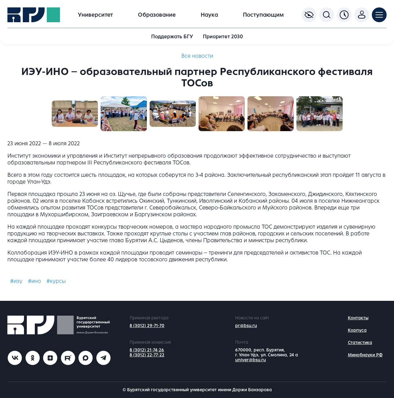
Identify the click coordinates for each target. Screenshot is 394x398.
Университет (95, 15)
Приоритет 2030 (223, 36)
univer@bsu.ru (250, 360)
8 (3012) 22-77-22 (147, 355)
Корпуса (357, 330)
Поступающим (263, 15)
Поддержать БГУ (172, 36)
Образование (157, 15)
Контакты (358, 318)
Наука (209, 15)
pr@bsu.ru (246, 325)
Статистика (360, 342)
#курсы (56, 281)
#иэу (16, 281)
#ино (34, 281)
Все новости (197, 56)
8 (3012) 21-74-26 (147, 350)
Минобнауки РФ (365, 355)
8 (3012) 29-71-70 (147, 325)
